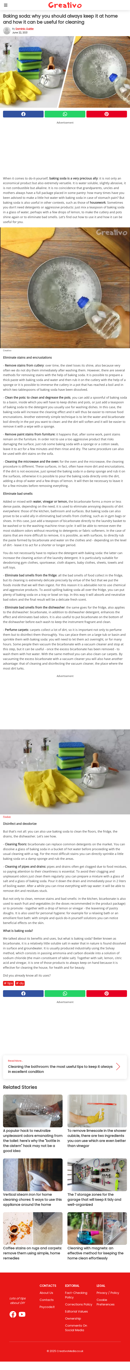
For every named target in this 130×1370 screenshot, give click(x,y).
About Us (46, 1293)
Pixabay (7, 816)
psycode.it (47, 1307)
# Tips (8, 983)
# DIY (20, 983)
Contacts (47, 1300)
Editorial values (76, 1311)
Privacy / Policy (108, 1293)
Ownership (73, 1318)
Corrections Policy (78, 1304)
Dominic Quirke (25, 28)
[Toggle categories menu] (5, 5)
